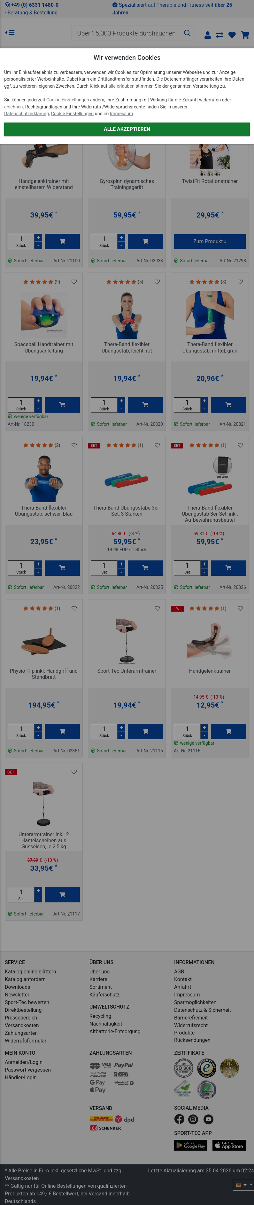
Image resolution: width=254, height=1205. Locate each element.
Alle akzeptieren (127, 129)
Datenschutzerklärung (26, 113)
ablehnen (13, 107)
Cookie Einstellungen (67, 100)
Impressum (121, 113)
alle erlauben (122, 86)
